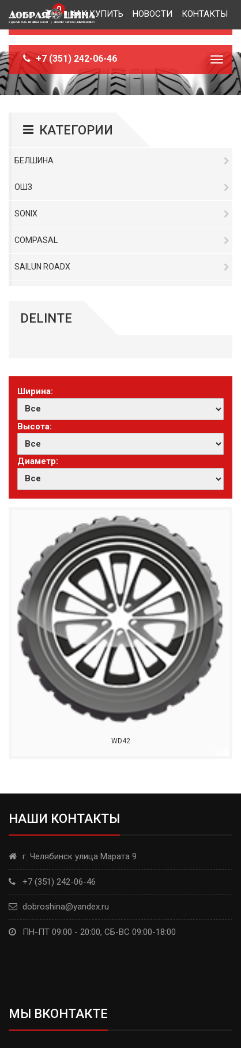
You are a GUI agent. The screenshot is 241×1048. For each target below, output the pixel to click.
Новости (152, 14)
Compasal (121, 240)
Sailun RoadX (121, 266)
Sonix (121, 213)
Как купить (96, 14)
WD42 (120, 741)
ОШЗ (121, 187)
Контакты (205, 14)
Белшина (121, 160)
